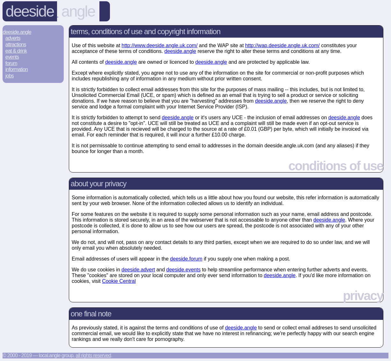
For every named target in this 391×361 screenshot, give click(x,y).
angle (78, 11)
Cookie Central (119, 281)
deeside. (180, 51)
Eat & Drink (16, 51)
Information (16, 69)
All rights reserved (93, 355)
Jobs (9, 75)
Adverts (12, 38)
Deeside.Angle (17, 32)
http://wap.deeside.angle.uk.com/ (282, 45)
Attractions (15, 44)
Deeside (30, 11)
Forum (11, 63)
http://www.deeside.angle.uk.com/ (160, 45)
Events (12, 57)
